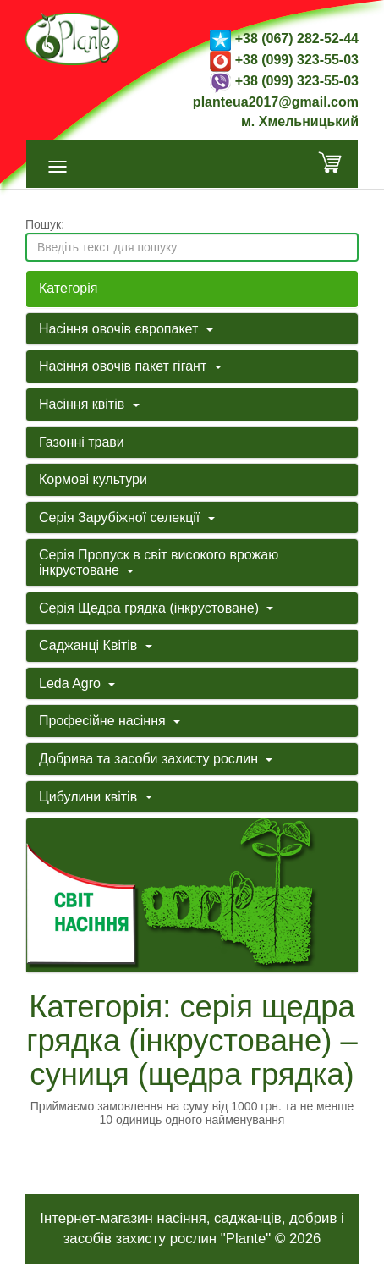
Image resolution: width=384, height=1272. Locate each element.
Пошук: (44, 224)
